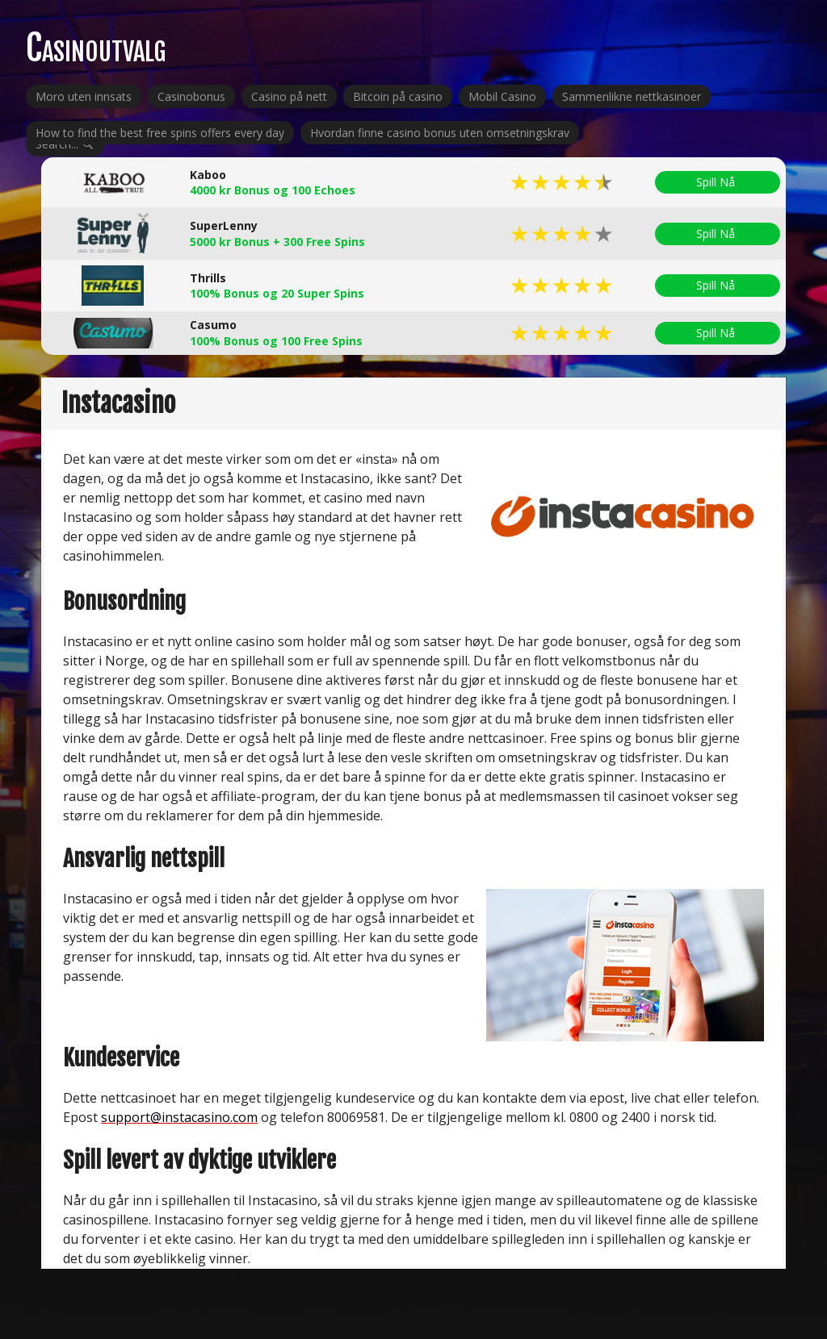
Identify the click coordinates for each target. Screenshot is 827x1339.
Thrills (208, 278)
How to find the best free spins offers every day (160, 132)
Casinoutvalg (96, 48)
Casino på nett (289, 96)
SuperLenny (224, 225)
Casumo (213, 324)
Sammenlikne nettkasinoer (631, 96)
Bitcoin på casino (398, 96)
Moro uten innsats (84, 96)
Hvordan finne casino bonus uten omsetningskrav (439, 132)
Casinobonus (191, 96)
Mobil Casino (502, 96)
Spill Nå (717, 182)
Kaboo (208, 174)
